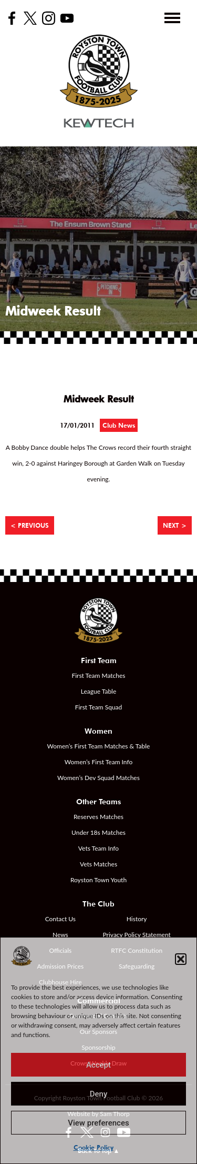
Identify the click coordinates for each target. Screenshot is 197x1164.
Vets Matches (98, 864)
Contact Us (60, 919)
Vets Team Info (98, 848)
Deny (99, 1094)
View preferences (98, 1123)
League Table (99, 691)
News (60, 935)
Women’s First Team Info (99, 762)
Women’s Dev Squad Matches (98, 778)
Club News (118, 425)
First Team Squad (98, 707)
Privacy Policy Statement (137, 935)
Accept (98, 1065)
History (137, 919)
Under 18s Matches (98, 832)
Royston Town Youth (98, 880)
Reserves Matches (98, 817)
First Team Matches (98, 675)
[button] (180, 959)
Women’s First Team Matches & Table (98, 746)
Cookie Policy (93, 1147)
